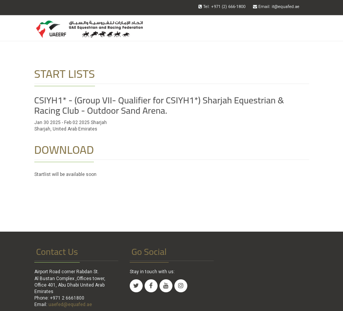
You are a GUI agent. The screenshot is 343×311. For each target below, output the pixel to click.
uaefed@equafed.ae (70, 304)
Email (276, 6)
